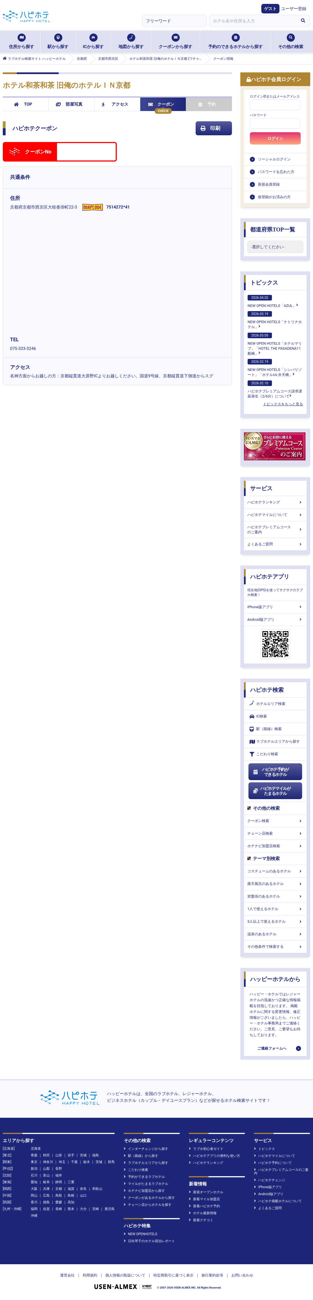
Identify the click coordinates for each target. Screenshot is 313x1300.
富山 (46, 1175)
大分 (83, 1209)
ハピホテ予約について (273, 1163)
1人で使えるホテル (275, 909)
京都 (58, 1189)
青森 (34, 1155)
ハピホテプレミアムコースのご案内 (275, 529)
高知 (71, 1202)
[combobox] (252, 21)
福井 (58, 1175)
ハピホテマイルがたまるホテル (271, 791)
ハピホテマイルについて (275, 515)
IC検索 (258, 716)
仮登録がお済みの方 (274, 197)
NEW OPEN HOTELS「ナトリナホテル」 (275, 320)
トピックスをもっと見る (283, 404)
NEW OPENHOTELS (140, 1234)
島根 (71, 1195)
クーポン (161, 104)
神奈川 (48, 1162)
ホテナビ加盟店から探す (144, 1191)
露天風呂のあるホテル (275, 884)
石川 (34, 1175)
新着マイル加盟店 (204, 1199)
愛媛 (58, 1202)
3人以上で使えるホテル (275, 921)
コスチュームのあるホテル (275, 871)
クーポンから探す (175, 41)
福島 (95, 1155)
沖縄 (34, 1216)
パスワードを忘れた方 (276, 172)
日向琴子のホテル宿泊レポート (149, 1241)
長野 (58, 1169)
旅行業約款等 (212, 1275)
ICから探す (93, 41)
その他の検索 (290, 41)
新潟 (34, 1169)
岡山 (34, 1195)
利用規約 (90, 1275)
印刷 (210, 128)
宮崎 (95, 1209)
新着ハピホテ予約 (204, 1206)
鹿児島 (110, 1209)
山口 (83, 1195)
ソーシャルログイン (274, 159)
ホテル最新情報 (203, 1213)
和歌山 (97, 1189)
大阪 (34, 1189)
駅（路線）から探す (141, 1156)
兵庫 (46, 1189)
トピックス (264, 283)
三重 (71, 1182)
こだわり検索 (264, 754)
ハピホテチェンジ (269, 1180)
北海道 (36, 1148)
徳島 (46, 1202)
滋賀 (71, 1189)
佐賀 (46, 1209)
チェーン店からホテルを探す (148, 1205)
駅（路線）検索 (266, 729)
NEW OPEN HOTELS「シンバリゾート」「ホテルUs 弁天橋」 (275, 368)
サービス (261, 488)
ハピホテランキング (275, 502)
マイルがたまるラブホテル (146, 1184)
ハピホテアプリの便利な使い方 (214, 1156)
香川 (34, 1202)
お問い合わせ (242, 1275)
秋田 (46, 1155)
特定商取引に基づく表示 (173, 1275)
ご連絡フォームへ (271, 1048)
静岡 (58, 1182)
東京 (34, 1162)
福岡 (34, 1209)
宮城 (83, 1155)
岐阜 (46, 1182)
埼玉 (62, 1162)
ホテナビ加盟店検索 (275, 846)
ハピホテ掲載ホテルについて (278, 1201)
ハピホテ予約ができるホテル (270, 772)
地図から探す (131, 41)
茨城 (99, 1162)
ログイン (275, 138)
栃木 (86, 1162)
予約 (207, 104)
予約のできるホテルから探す (235, 41)
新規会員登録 (269, 184)
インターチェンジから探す (146, 1149)
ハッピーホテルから (275, 979)
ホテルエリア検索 (267, 704)
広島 (46, 1195)
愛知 (34, 1182)
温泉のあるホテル (275, 934)
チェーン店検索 (275, 833)
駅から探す (58, 41)
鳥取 (58, 1195)
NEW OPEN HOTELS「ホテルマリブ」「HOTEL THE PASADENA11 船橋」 (275, 344)
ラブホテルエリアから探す (275, 741)
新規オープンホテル (206, 1192)
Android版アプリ (275, 619)
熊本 (71, 1209)
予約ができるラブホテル (144, 1177)
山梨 (46, 1169)
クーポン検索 (275, 821)
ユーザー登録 (293, 8)
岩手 (71, 1155)
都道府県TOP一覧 (272, 229)
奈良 (83, 1189)
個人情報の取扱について (125, 1275)
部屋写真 (69, 104)
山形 (58, 1155)
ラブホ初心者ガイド (206, 1149)
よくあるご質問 (275, 544)
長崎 (58, 1209)
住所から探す (21, 41)
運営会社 (67, 1275)
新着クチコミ (201, 1220)
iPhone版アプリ (275, 607)
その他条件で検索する (275, 946)
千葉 (74, 1162)
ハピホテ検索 (267, 690)
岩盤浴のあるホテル (275, 896)
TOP (23, 104)
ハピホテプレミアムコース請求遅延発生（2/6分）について (275, 389)
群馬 (111, 1162)
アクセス (115, 104)
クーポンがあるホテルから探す (149, 1198)
